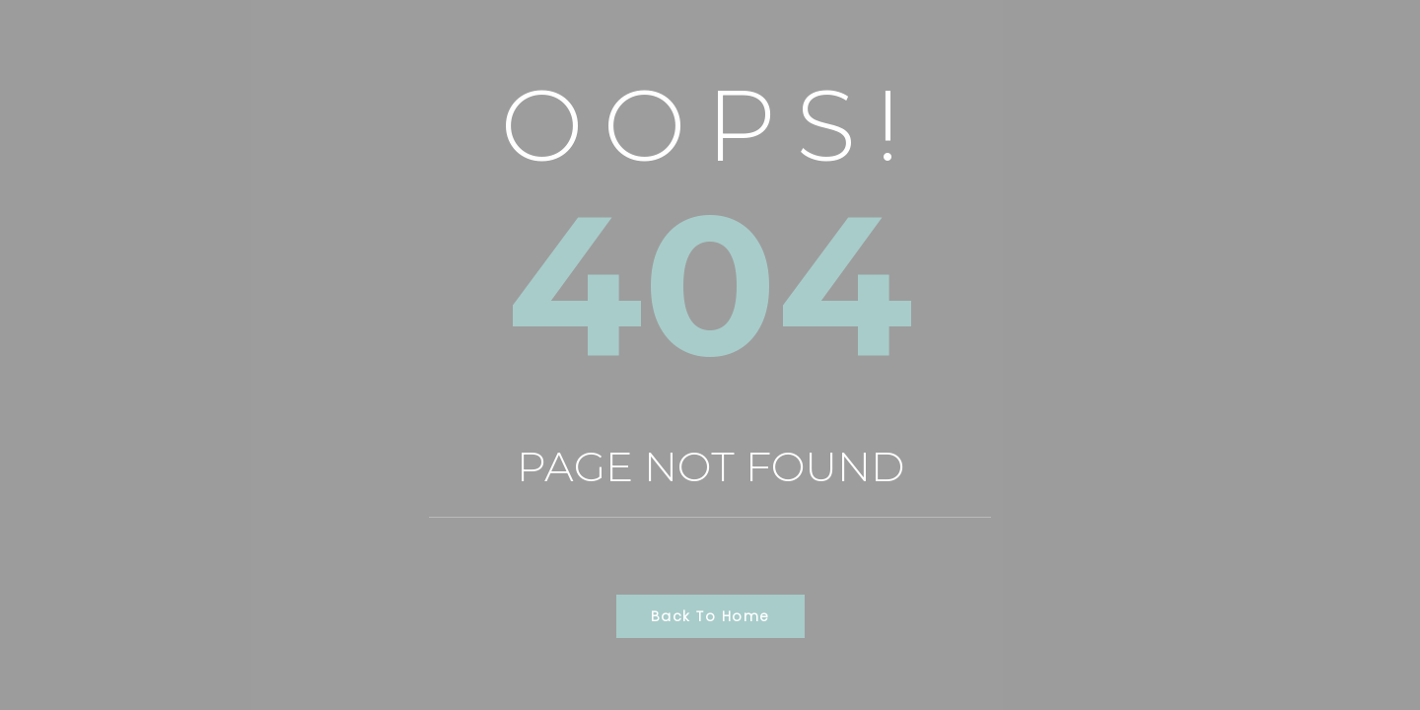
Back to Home (710, 616)
